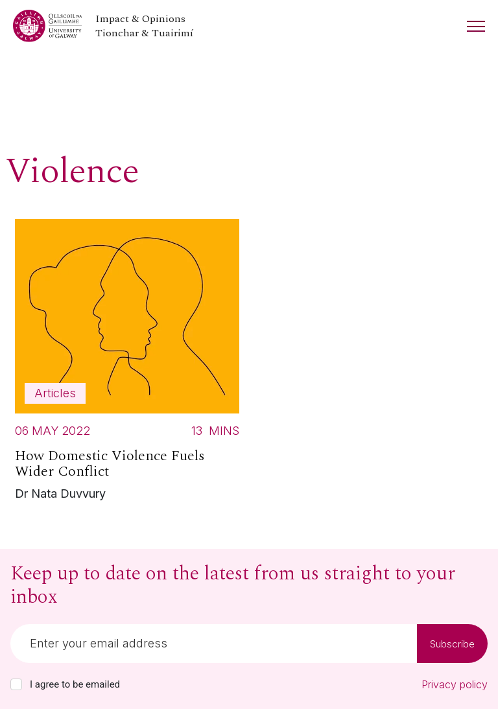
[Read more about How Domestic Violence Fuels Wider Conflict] (127, 363)
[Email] (213, 643)
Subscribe (452, 644)
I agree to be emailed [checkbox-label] (75, 684)
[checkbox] (16, 684)
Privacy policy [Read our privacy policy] (454, 684)
